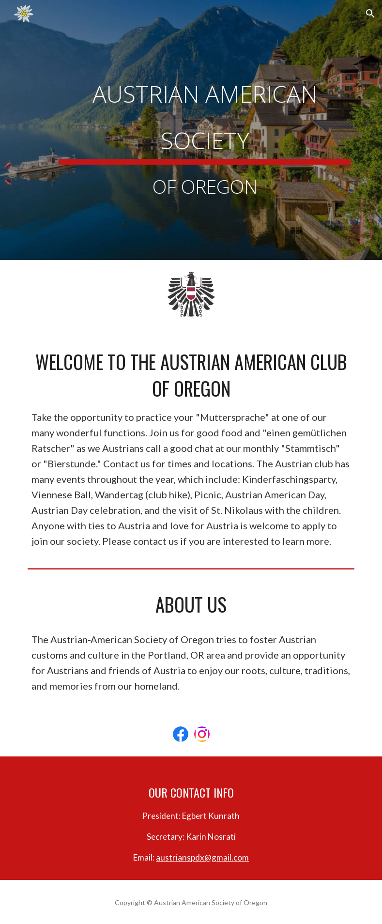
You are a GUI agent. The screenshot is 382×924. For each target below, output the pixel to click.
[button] (370, 13)
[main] (204, 130)
